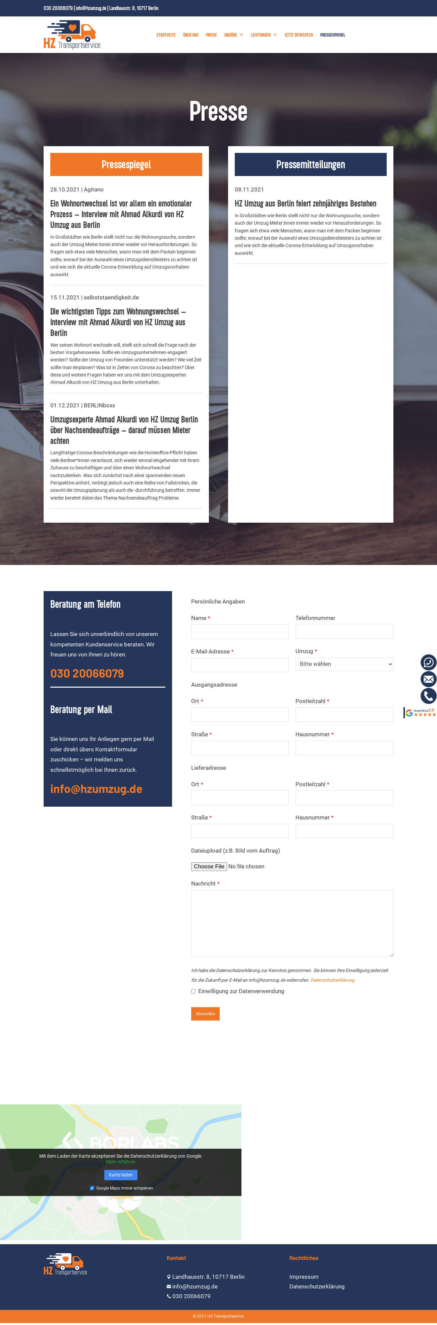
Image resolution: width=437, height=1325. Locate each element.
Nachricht (205, 883)
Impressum (304, 1276)
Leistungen (261, 34)
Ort (197, 701)
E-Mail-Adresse (212, 651)
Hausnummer (314, 734)
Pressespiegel (332, 34)
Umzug (306, 651)
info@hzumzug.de (91, 8)
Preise (211, 34)
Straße (201, 734)
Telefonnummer (315, 618)
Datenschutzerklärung (332, 980)
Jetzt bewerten (299, 34)
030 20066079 (58, 8)
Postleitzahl (312, 701)
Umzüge (230, 34)
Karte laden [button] (121, 1174)
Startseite (166, 34)
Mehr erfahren (120, 1162)
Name (200, 618)
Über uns (191, 34)
